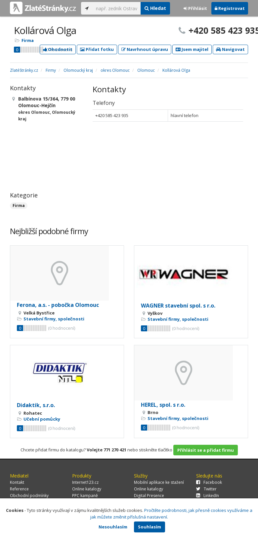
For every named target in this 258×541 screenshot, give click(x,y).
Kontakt (17, 482)
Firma (28, 40)
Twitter (206, 489)
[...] (116, 8)
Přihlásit (195, 8)
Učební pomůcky (41, 419)
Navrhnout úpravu (144, 49)
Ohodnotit (57, 49)
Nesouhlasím (113, 527)
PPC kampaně (85, 495)
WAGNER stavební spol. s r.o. (178, 305)
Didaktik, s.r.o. (36, 405)
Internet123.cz (85, 482)
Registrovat (230, 8)
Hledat (155, 8)
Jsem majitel (192, 49)
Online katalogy (86, 489)
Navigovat (230, 49)
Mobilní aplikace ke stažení (159, 482)
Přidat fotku (97, 49)
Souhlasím (149, 527)
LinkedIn (207, 495)
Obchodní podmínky (29, 495)
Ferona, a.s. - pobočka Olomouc (58, 305)
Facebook (209, 482)
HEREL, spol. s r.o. (163, 404)
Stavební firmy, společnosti (53, 319)
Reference (19, 489)
